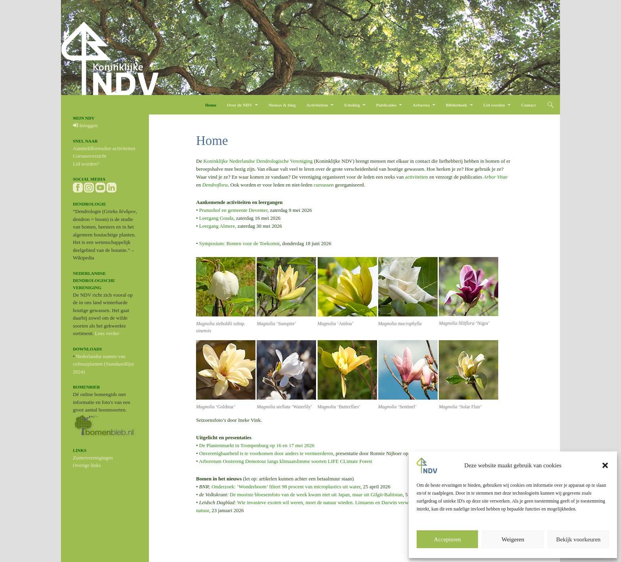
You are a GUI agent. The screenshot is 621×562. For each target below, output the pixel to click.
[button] (605, 465)
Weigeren (512, 539)
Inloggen (85, 125)
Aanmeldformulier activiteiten (104, 148)
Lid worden (494, 105)
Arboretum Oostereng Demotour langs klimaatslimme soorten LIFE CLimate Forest (285, 461)
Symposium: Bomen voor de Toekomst (239, 243)
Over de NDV (239, 105)
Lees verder (107, 333)
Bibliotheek (456, 105)
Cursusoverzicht (89, 156)
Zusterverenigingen (93, 458)
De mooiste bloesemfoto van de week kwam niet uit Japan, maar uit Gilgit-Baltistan (316, 494)
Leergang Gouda (216, 218)
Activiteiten (317, 105)
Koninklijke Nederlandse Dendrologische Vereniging (257, 161)
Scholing (352, 105)
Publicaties (386, 105)
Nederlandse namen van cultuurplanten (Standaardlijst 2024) (103, 364)
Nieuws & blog (282, 105)
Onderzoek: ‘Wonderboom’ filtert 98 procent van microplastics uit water (285, 487)
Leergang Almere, (217, 226)
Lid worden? (86, 164)
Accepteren (447, 539)
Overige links (87, 465)
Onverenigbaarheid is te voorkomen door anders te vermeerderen (266, 453)
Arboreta (421, 105)
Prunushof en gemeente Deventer (233, 210)
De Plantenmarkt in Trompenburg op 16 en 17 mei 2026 (256, 445)
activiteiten (416, 177)
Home (210, 105)
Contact (528, 105)
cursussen (324, 185)
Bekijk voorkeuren (578, 539)
